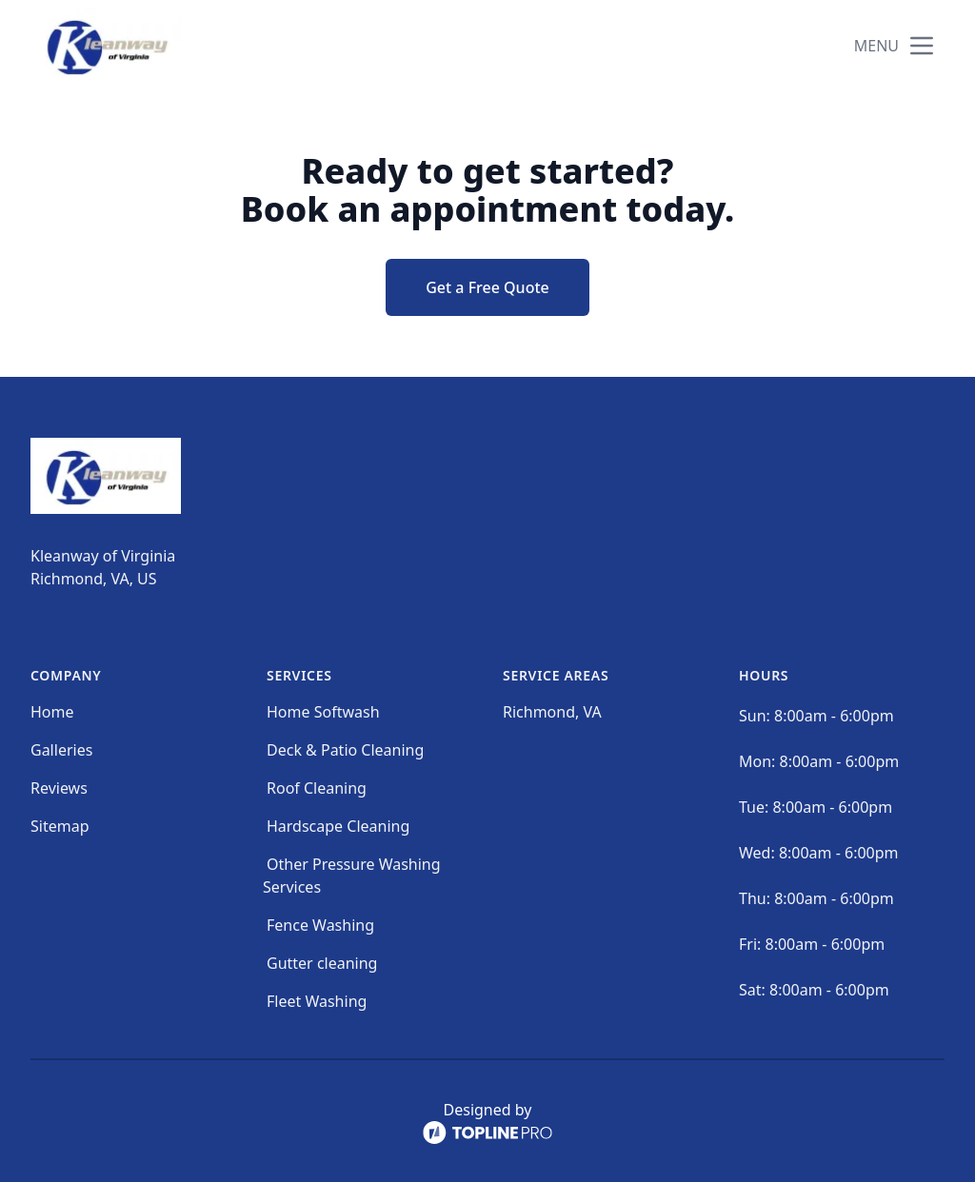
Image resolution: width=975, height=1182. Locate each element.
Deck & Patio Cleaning (345, 749)
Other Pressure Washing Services (352, 875)
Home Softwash (323, 711)
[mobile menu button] (922, 46)
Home (52, 711)
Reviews (59, 788)
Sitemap (60, 826)
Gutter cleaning (322, 963)
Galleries (61, 749)
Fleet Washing (317, 1001)
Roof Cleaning (317, 788)
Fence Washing (320, 925)
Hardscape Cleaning (338, 826)
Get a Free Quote (487, 287)
